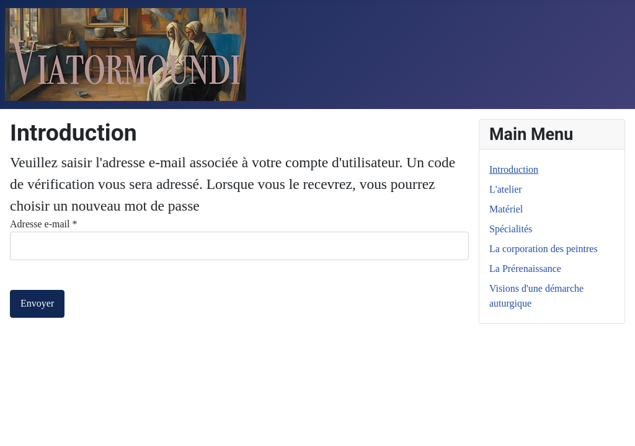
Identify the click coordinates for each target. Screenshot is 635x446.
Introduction (513, 169)
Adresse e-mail (43, 224)
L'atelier (505, 189)
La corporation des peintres (543, 248)
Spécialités (510, 229)
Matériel (506, 209)
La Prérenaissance (525, 268)
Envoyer (37, 303)
